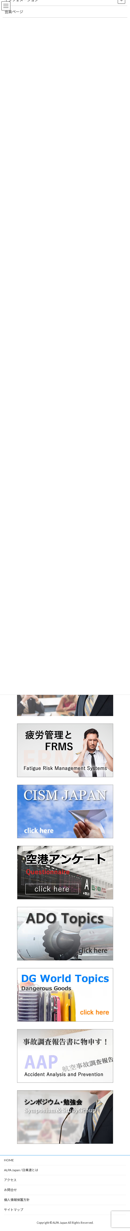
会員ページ (14, 11)
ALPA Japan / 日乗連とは (21, 1170)
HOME (9, 1160)
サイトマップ (13, 1210)
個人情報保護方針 (17, 1200)
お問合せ (10, 1190)
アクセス (10, 1180)
